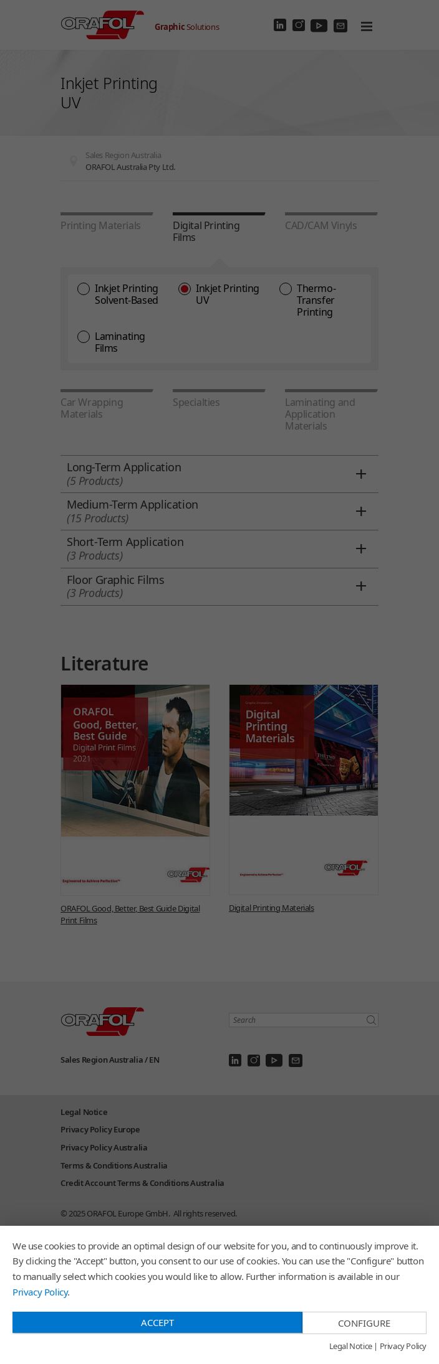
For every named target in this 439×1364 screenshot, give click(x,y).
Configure (364, 1323)
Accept (157, 1322)
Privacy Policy (39, 1292)
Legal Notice (350, 1347)
